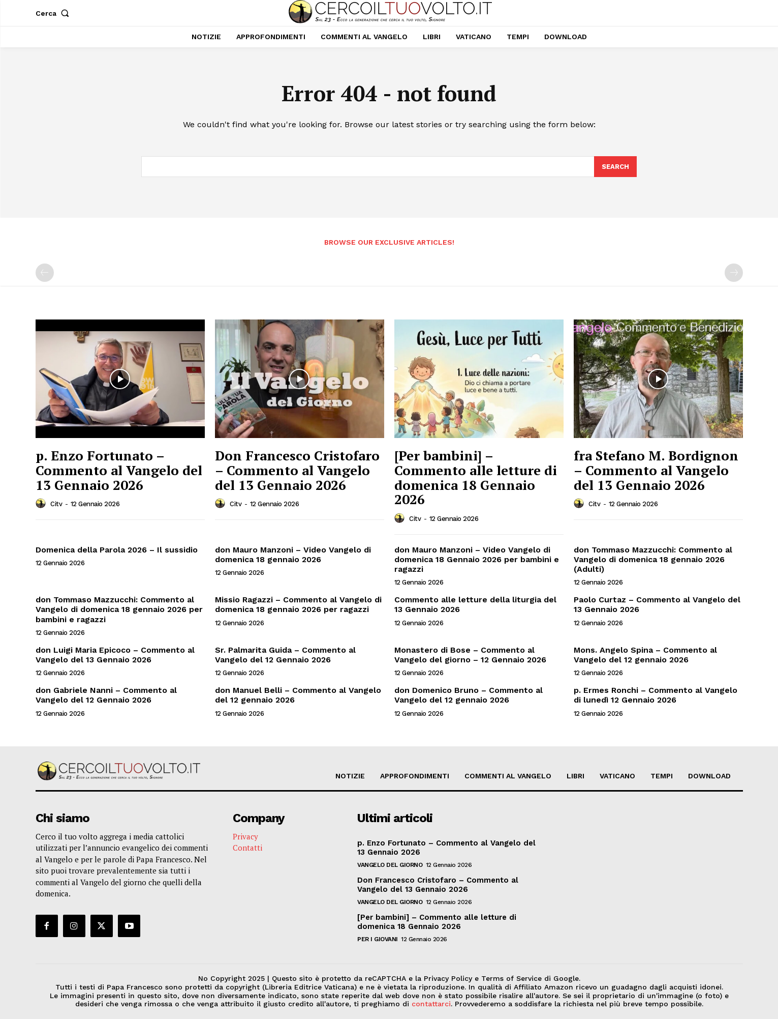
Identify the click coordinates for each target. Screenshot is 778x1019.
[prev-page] (45, 273)
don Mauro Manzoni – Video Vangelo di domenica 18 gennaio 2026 (293, 554)
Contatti (247, 848)
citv (56, 504)
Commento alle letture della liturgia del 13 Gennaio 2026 (475, 605)
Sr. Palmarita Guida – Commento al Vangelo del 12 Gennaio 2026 (285, 654)
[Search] (615, 167)
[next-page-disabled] (734, 273)
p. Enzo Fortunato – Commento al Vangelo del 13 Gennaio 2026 (119, 470)
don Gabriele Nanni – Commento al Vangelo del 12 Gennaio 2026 (106, 695)
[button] (55, 13)
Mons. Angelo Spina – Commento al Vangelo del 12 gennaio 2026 (645, 654)
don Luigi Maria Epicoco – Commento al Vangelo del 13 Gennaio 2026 (115, 654)
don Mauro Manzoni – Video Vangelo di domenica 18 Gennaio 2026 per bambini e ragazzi (476, 559)
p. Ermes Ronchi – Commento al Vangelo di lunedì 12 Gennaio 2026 (655, 695)
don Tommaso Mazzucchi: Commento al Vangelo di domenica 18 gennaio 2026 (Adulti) (653, 559)
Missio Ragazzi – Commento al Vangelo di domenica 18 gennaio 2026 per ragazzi (298, 605)
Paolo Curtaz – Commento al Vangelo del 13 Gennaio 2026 (657, 605)
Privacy (245, 837)
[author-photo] (42, 503)
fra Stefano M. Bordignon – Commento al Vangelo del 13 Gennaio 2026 (656, 470)
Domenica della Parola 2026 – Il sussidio (117, 550)
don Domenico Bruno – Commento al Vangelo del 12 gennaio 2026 (468, 695)
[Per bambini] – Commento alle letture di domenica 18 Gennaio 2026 (475, 477)
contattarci (431, 1004)
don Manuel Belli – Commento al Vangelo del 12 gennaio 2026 (298, 695)
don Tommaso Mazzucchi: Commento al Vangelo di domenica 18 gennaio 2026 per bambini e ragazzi (119, 609)
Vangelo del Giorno (389, 865)
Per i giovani (377, 939)
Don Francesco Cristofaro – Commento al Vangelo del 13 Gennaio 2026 (297, 470)
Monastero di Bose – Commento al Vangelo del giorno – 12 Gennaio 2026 (470, 654)
